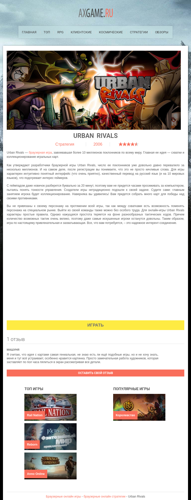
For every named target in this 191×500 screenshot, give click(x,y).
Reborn (32, 444)
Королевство (125, 415)
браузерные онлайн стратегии (104, 496)
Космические (111, 32)
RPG (60, 32)
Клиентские (81, 32)
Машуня (13, 349)
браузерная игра (40, 152)
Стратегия (64, 144)
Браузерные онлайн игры (63, 496)
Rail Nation (35, 415)
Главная (29, 32)
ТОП (47, 32)
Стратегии (139, 32)
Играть (95, 325)
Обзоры (161, 32)
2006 (98, 144)
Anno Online (36, 474)
